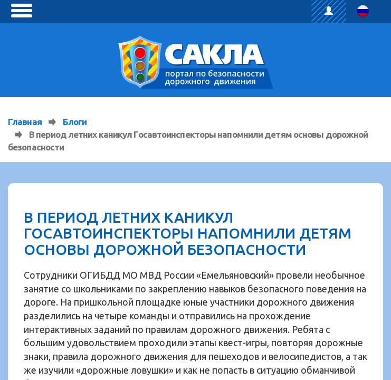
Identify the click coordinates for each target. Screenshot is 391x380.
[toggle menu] (21, 10)
